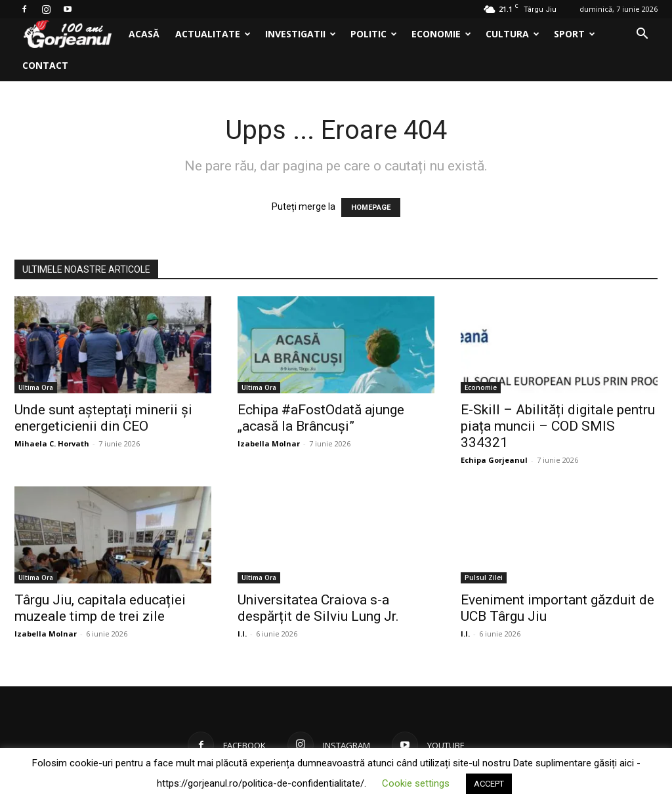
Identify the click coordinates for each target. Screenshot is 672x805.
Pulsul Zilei (484, 577)
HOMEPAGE (370, 207)
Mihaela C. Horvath (51, 443)
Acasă (144, 34)
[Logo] (67, 34)
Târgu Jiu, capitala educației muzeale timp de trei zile (100, 608)
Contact (45, 65)
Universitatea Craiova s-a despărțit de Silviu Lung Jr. (318, 608)
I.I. (242, 633)
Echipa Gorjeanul (494, 460)
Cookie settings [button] (416, 783)
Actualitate (213, 34)
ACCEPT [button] (489, 784)
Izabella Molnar (269, 443)
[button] (642, 35)
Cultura (512, 34)
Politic (373, 34)
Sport (574, 34)
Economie (441, 34)
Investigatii (300, 34)
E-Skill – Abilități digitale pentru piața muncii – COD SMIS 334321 (558, 426)
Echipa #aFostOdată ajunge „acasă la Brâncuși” (321, 418)
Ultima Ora (35, 387)
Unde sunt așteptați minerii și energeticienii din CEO (103, 418)
